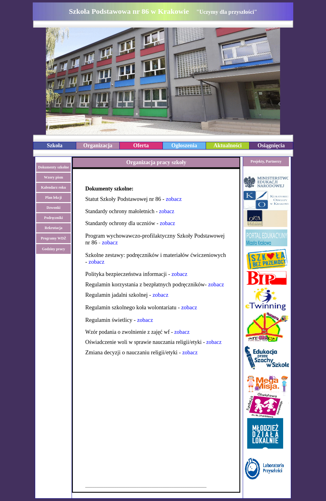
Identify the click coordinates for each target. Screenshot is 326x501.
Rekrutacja (53, 228)
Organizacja (97, 145)
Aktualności (227, 145)
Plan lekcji (53, 197)
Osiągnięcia (271, 145)
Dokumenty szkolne (53, 167)
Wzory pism (53, 177)
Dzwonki (53, 207)
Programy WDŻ (53, 238)
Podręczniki (53, 218)
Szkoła (54, 145)
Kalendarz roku (53, 187)
